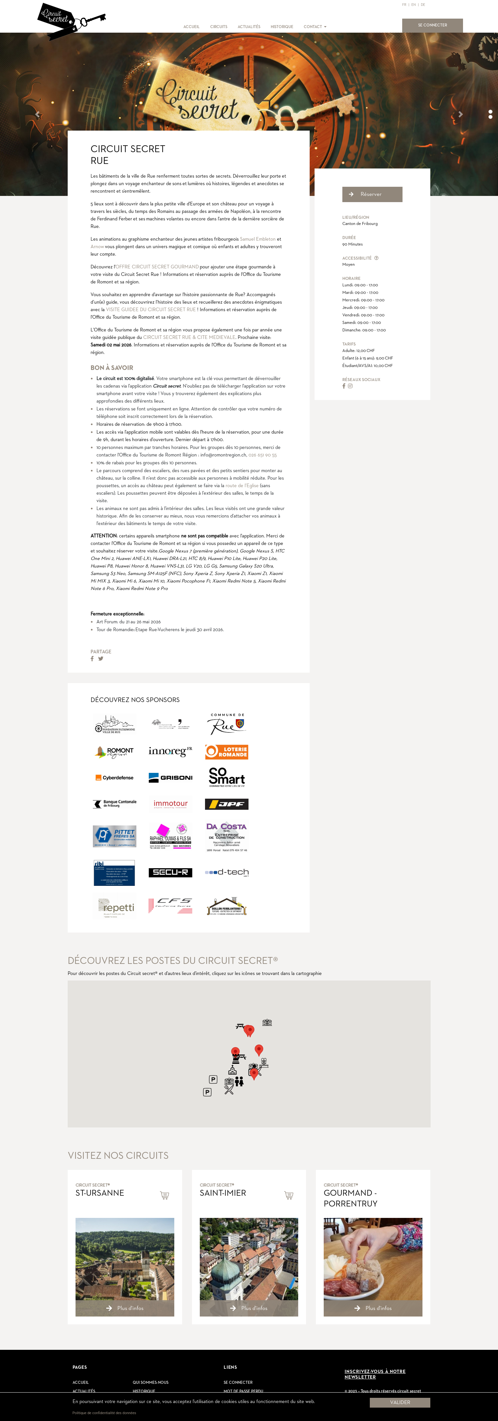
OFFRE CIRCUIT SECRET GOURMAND (157, 266)
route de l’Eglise (242, 485)
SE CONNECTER (436, 24)
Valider (400, 1402)
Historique (144, 1392)
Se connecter (238, 1383)
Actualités (84, 1392)
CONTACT (313, 27)
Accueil (81, 1383)
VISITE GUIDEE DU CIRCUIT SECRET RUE (151, 309)
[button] (325, 27)
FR (404, 5)
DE (423, 5)
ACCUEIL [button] (191, 27)
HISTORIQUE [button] (282, 27)
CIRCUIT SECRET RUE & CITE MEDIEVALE (189, 337)
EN (413, 5)
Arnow (97, 246)
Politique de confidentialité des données (104, 1413)
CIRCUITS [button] (218, 27)
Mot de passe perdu (243, 1392)
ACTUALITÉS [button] (249, 27)
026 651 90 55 (263, 455)
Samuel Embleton (258, 239)
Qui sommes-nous (150, 1383)
